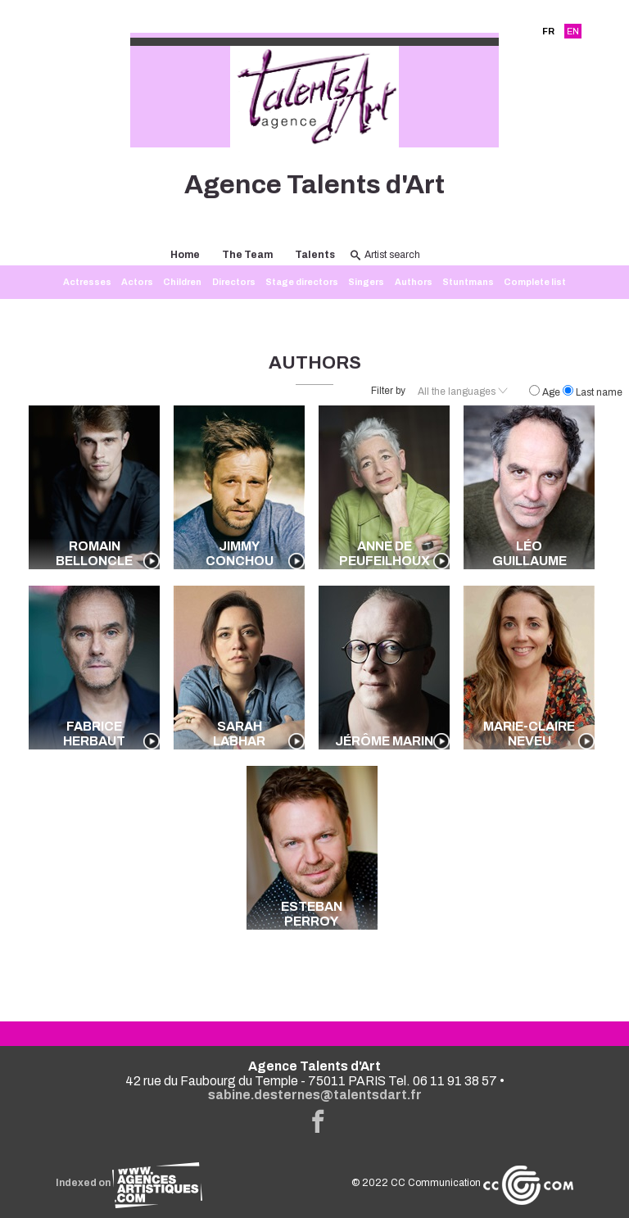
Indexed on (129, 1183)
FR (548, 31)
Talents (315, 254)
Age (546, 392)
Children (182, 282)
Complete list (535, 282)
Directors (234, 282)
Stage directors (301, 282)
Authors (413, 282)
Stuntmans (468, 282)
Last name (592, 392)
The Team (247, 254)
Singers (366, 282)
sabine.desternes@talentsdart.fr (315, 1095)
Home (185, 254)
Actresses (87, 282)
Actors (137, 282)
